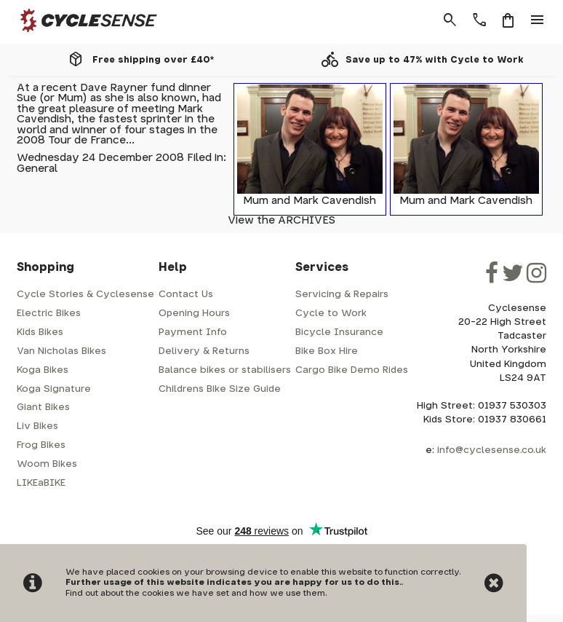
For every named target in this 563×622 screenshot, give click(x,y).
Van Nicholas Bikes (61, 351)
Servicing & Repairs (341, 294)
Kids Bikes (40, 332)
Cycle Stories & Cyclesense (85, 294)
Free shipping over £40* (153, 59)
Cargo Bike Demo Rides (351, 370)
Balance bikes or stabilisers (225, 370)
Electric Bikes (49, 313)
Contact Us (186, 294)
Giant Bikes (43, 407)
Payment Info (193, 332)
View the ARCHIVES (281, 220)
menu (537, 20)
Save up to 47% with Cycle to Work (435, 59)
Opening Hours (194, 313)
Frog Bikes (41, 445)
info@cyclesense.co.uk (491, 450)
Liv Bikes (37, 426)
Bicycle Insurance (339, 332)
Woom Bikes (47, 464)
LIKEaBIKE (41, 483)
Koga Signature (54, 389)
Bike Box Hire (326, 351)
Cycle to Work (331, 313)
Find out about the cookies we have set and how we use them (195, 593)
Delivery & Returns (204, 351)
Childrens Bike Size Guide (220, 389)
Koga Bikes (42, 370)
